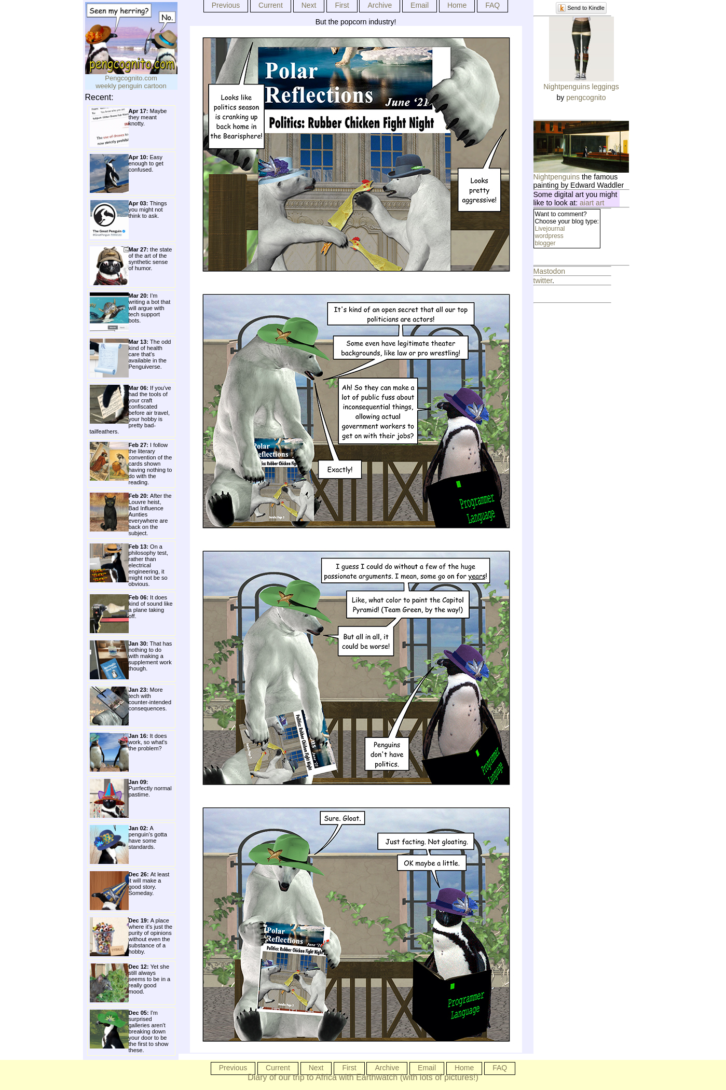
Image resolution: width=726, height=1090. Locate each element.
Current (270, 5)
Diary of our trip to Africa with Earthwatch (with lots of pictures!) (363, 1077)
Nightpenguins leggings (581, 86)
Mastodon (549, 271)
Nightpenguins (556, 177)
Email (419, 5)
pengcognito (586, 97)
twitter (543, 280)
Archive (379, 5)
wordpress (549, 236)
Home (457, 5)
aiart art (592, 203)
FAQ (492, 5)
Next (309, 5)
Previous (226, 5)
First (342, 5)
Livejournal (550, 228)
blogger (545, 243)
